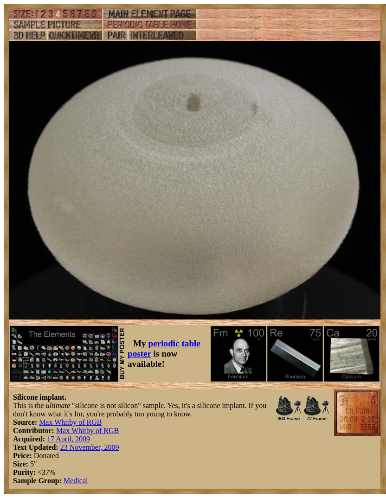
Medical (76, 481)
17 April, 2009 (68, 439)
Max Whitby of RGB (70, 422)
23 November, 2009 (89, 447)
